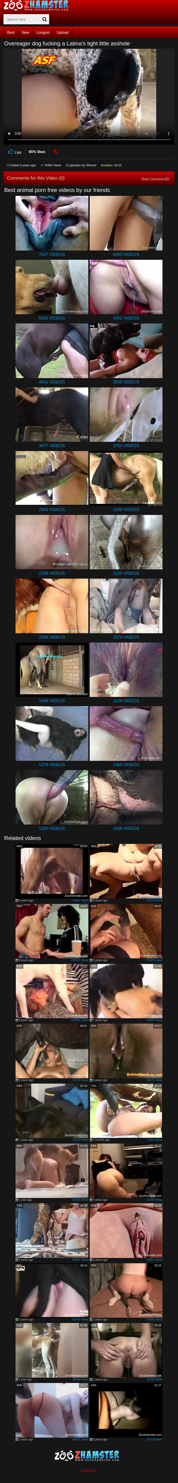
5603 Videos (52, 318)
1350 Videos (52, 828)
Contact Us (89, 1470)
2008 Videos (52, 637)
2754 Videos (126, 445)
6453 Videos (126, 254)
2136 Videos (52, 573)
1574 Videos (126, 637)
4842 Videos (52, 382)
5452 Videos (126, 318)
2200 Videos (126, 509)
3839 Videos (126, 382)
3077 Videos (52, 445)
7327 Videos (52, 254)
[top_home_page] (38, 5)
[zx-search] (26, 19)
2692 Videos (52, 509)
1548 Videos (52, 701)
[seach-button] (44, 19)
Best (11, 32)
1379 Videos (52, 764)
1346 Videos (126, 828)
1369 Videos (126, 764)
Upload (63, 32)
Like (14, 152)
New (25, 32)
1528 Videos (126, 701)
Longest (43, 32)
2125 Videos (126, 573)
